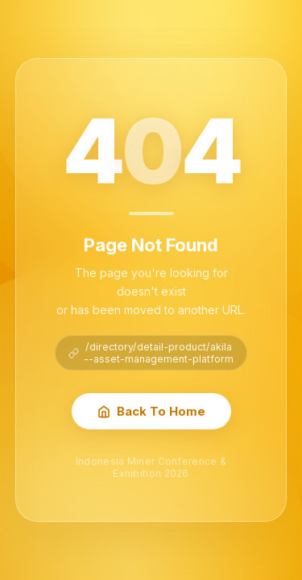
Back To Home (151, 411)
